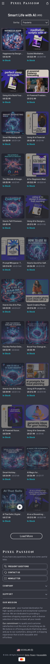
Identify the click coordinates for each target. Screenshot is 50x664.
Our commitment (11, 623)
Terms (27, 655)
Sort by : (16, 22)
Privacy (32, 655)
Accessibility (42, 655)
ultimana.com (9, 608)
